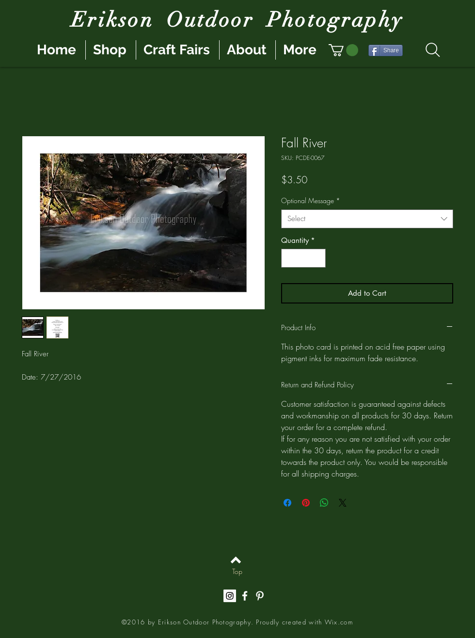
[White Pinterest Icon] (259, 596)
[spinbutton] (304, 258)
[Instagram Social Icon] (229, 596)
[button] (343, 50)
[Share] (385, 50)
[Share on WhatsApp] (324, 503)
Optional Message (310, 200)
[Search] (432, 50)
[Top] (237, 571)
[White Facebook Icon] (244, 596)
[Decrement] (289, 258)
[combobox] (367, 218)
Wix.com (339, 622)
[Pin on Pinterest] (306, 503)
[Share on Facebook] (287, 503)
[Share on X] (342, 503)
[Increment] (318, 258)
